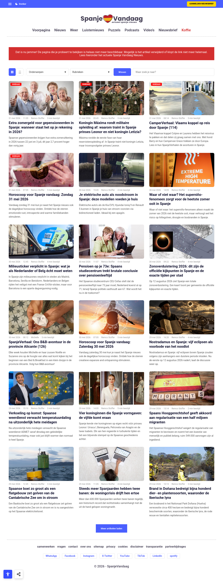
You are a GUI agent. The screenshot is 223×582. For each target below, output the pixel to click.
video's (148, 30)
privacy (110, 546)
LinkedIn (157, 556)
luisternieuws (93, 30)
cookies (123, 546)
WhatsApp (51, 556)
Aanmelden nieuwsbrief (201, 4)
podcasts (132, 30)
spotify (173, 556)
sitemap (99, 546)
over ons (85, 546)
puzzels (114, 30)
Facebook (70, 556)
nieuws (60, 30)
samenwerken (46, 546)
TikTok (141, 556)
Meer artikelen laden (111, 528)
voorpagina (41, 30)
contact (73, 546)
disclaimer (136, 546)
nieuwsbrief (168, 30)
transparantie (154, 546)
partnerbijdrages (175, 546)
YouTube (125, 556)
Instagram (88, 556)
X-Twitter (107, 556)
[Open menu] (10, 4)
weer (74, 30)
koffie (186, 30)
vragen (61, 546)
